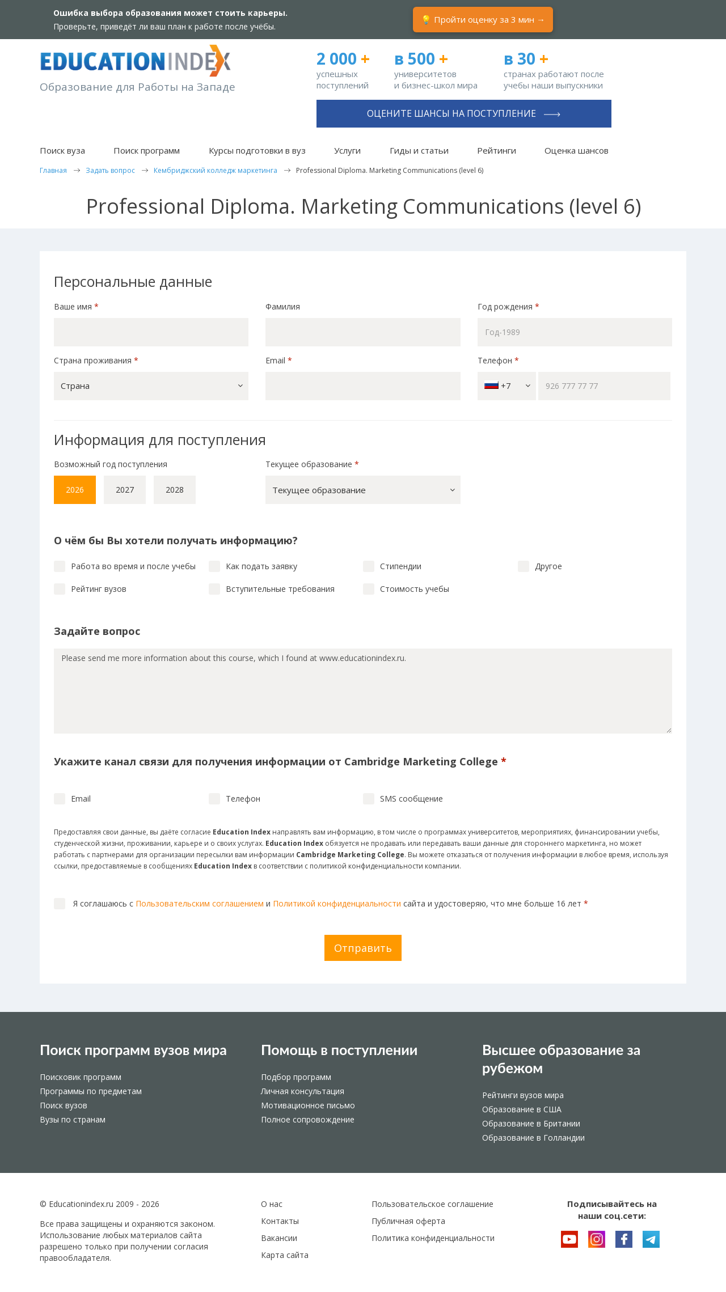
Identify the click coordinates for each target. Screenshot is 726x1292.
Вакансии (279, 1237)
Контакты (280, 1220)
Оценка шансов (576, 150)
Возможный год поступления (110, 464)
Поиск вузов (63, 1105)
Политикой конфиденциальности (337, 903)
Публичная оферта (408, 1220)
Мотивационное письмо (308, 1105)
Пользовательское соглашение (432, 1203)
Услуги (347, 150)
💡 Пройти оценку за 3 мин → (483, 19)
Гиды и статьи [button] (419, 150)
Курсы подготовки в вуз (257, 150)
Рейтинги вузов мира (523, 1095)
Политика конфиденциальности (433, 1237)
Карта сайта (285, 1254)
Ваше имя (76, 306)
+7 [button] (507, 385)
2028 (175, 489)
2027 (125, 489)
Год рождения (510, 306)
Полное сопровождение (307, 1119)
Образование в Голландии (533, 1137)
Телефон (498, 360)
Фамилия (282, 306)
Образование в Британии (531, 1123)
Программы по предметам (91, 1091)
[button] (151, 386)
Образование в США (522, 1109)
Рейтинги (496, 150)
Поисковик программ (80, 1076)
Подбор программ (296, 1076)
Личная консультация (302, 1091)
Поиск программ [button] (146, 150)
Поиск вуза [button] (62, 150)
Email (278, 360)
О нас (271, 1203)
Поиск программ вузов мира (133, 1049)
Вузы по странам (72, 1119)
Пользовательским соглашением (200, 903)
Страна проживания (96, 360)
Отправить (363, 948)
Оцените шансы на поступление (463, 113)
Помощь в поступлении (339, 1049)
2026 (75, 489)
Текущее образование (312, 464)
